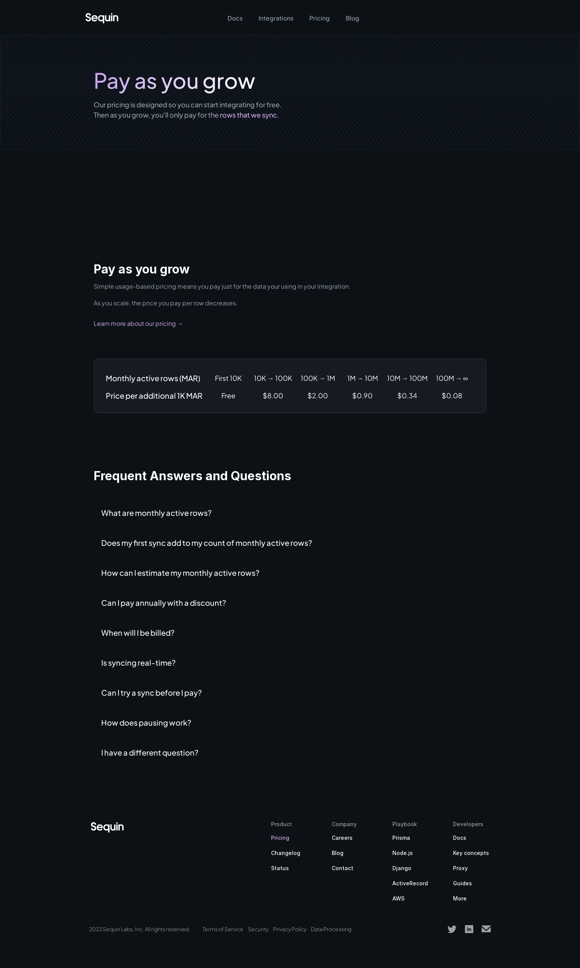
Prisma (401, 837)
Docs (459, 837)
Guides (462, 883)
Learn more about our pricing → (138, 323)
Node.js (402, 853)
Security (258, 929)
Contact (342, 868)
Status (280, 868)
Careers (342, 837)
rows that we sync (248, 114)
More (460, 898)
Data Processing (331, 929)
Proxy (460, 868)
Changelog (285, 853)
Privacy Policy (289, 929)
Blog (337, 853)
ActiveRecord (410, 883)
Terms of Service (222, 929)
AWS (398, 898)
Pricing (280, 837)
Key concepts (471, 853)
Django (401, 868)
